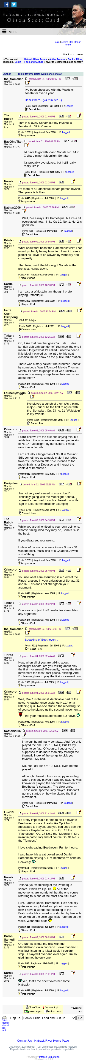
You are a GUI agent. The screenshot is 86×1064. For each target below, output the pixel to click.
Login (18, 62)
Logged (69, 106)
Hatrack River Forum (35, 59)
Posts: (30, 106)
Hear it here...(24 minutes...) (43, 100)
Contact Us (24, 1040)
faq (71, 42)
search (64, 42)
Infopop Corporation (49, 1057)
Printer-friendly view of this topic (5, 1024)
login (57, 42)
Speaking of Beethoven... (41, 639)
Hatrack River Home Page (51, 1040)
